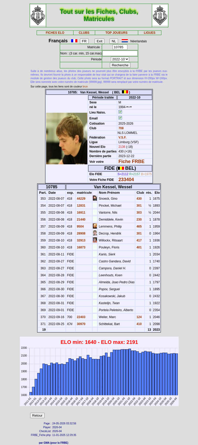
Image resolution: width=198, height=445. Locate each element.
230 (139, 219)
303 (139, 212)
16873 (81, 247)
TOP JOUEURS (116, 33)
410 (139, 324)
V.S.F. (122, 137)
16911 (81, 212)
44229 (81, 198)
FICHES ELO (55, 33)
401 (139, 247)
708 (120, 128)
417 (139, 240)
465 (139, 226)
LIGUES (149, 33)
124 (139, 317)
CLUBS (84, 33)
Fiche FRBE (131, 161)
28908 (81, 233)
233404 (126, 179)
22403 (81, 317)
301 (139, 205)
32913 (81, 240)
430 (139, 198)
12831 (81, 205)
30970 (81, 324)
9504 (80, 226)
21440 (81, 219)
